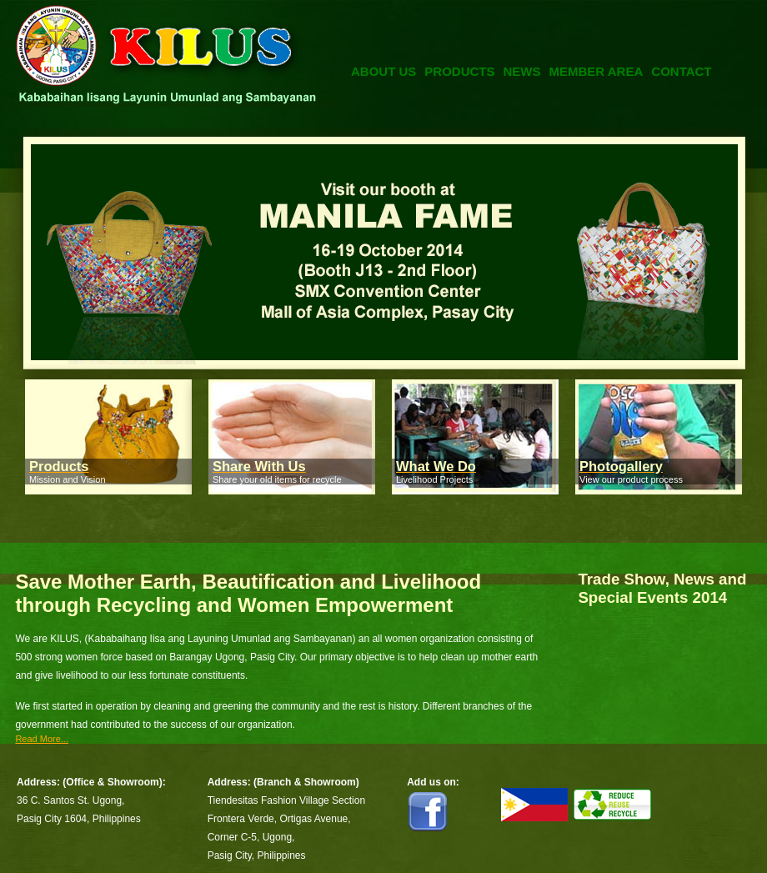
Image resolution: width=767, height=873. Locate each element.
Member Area (596, 71)
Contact (681, 71)
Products (459, 71)
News (522, 71)
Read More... (41, 739)
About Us (383, 71)
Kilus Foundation (171, 70)
